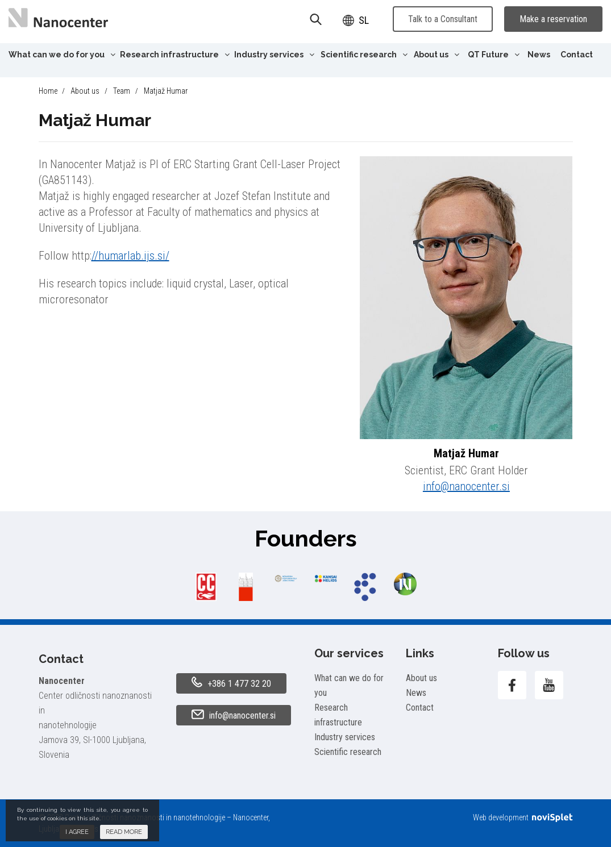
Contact (576, 54)
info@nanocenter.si (466, 486)
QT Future (493, 54)
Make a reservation (553, 19)
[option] (206, 587)
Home (48, 90)
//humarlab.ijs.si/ (130, 255)
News (538, 54)
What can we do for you (62, 54)
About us (436, 54)
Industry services (274, 54)
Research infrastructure (175, 54)
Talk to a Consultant (442, 19)
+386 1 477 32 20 (231, 683)
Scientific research (364, 54)
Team (121, 90)
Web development (522, 817)
